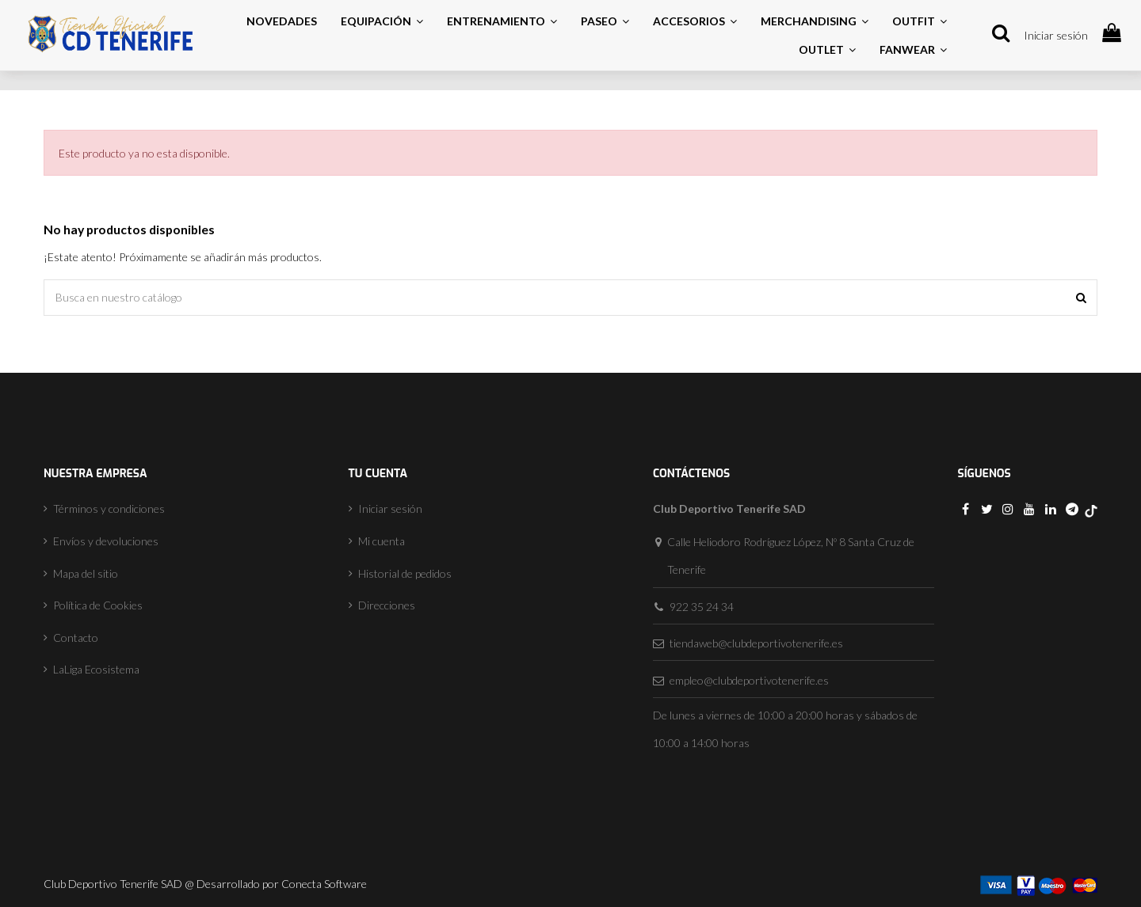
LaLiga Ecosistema (96, 669)
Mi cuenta (381, 541)
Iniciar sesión (1056, 35)
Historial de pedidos (405, 573)
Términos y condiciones (109, 508)
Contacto (75, 637)
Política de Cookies (98, 605)
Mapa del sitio (85, 573)
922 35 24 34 (702, 606)
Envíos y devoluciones (105, 541)
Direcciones (386, 605)
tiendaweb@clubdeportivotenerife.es (756, 643)
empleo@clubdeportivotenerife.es (749, 680)
